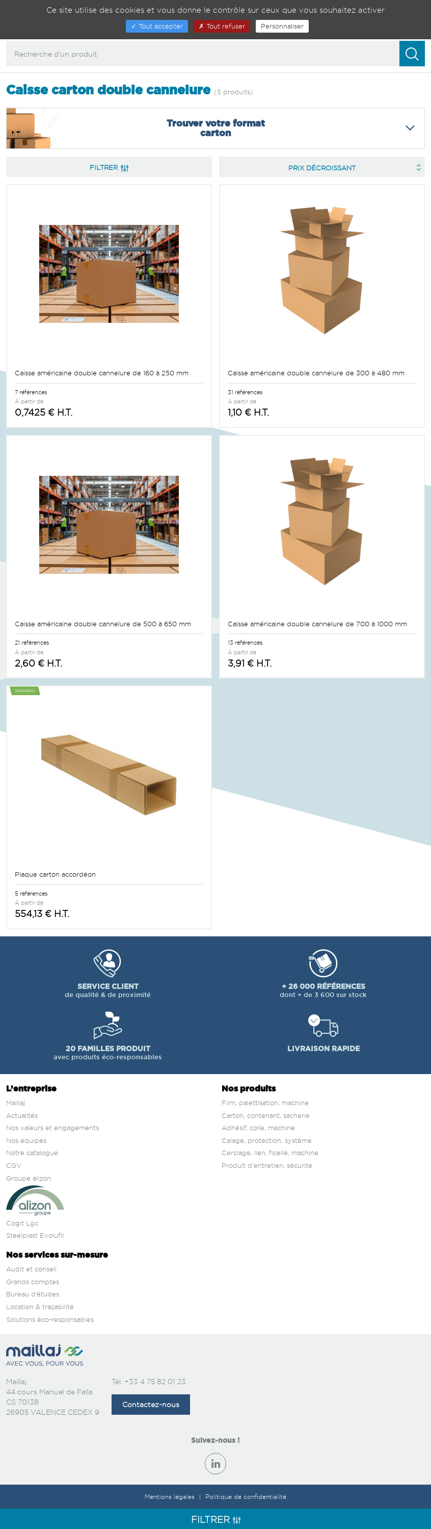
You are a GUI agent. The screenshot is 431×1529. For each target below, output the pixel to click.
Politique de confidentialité (245, 1496)
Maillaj (15, 1103)
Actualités (22, 1115)
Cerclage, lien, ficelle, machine (270, 1153)
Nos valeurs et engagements (52, 1128)
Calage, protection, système (267, 1140)
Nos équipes (26, 1140)
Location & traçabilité (40, 1307)
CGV (13, 1165)
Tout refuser (222, 26)
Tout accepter (157, 26)
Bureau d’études (32, 1294)
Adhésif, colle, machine (258, 1128)
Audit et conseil (31, 1269)
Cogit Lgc (22, 1223)
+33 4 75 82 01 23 (155, 1381)
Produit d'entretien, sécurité (267, 1165)
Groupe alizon (28, 1178)
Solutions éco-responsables (50, 1319)
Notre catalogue (32, 1153)
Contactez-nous (150, 1404)
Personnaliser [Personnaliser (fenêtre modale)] (282, 26)
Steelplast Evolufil (35, 1235)
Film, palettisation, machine (265, 1103)
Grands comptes (32, 1282)
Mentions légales (171, 1496)
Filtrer (109, 167)
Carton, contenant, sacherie (266, 1115)
